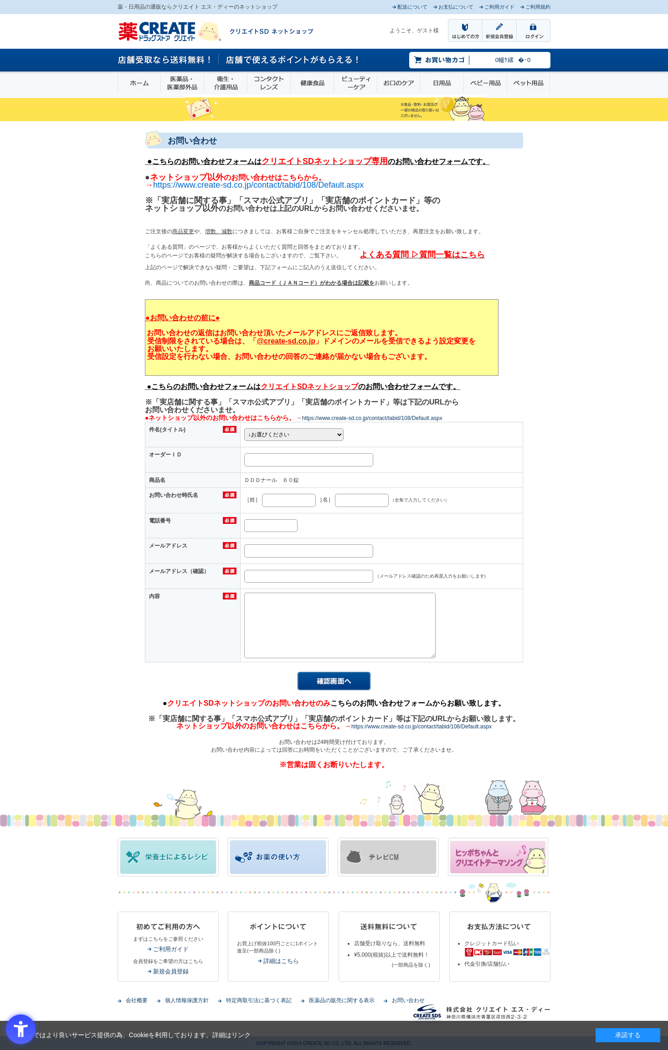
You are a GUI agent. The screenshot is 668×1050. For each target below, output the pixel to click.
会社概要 (137, 1000)
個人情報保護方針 (187, 1000)
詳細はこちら (281, 961)
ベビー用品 (485, 83)
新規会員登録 (171, 971)
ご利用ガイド (171, 949)
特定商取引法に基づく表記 (259, 1000)
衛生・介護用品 (225, 83)
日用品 (442, 83)
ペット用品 (528, 83)
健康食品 (312, 83)
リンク (241, 1035)
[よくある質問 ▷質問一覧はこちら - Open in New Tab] (422, 254)
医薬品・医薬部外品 (182, 83)
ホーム (139, 83)
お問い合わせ (408, 1000)
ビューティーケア (355, 83)
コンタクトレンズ (268, 83)
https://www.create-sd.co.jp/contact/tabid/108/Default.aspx (372, 418)
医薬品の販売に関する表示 (342, 1000)
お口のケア (398, 83)
